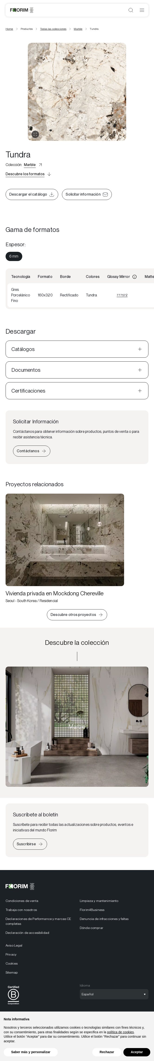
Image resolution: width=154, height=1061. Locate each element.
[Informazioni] (134, 277)
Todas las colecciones (53, 29)
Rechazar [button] (107, 1052)
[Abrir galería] (35, 134)
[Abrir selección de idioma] (114, 994)
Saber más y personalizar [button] (30, 1052)
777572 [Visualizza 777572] (122, 295)
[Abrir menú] (142, 10)
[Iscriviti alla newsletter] (30, 844)
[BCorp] (13, 1005)
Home (9, 29)
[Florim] (21, 10)
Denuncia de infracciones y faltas (104, 919)
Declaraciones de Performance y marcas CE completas (38, 921)
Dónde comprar (91, 928)
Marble (78, 29)
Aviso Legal (14, 945)
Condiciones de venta (22, 901)
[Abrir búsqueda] (131, 10)
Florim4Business (92, 910)
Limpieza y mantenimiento (99, 901)
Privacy (11, 954)
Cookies (12, 963)
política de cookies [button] (120, 1032)
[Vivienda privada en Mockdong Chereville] (65, 549)
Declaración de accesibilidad (27, 933)
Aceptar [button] (137, 1052)
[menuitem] (14, 256)
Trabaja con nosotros (21, 910)
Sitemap (12, 972)
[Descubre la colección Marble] (77, 727)
